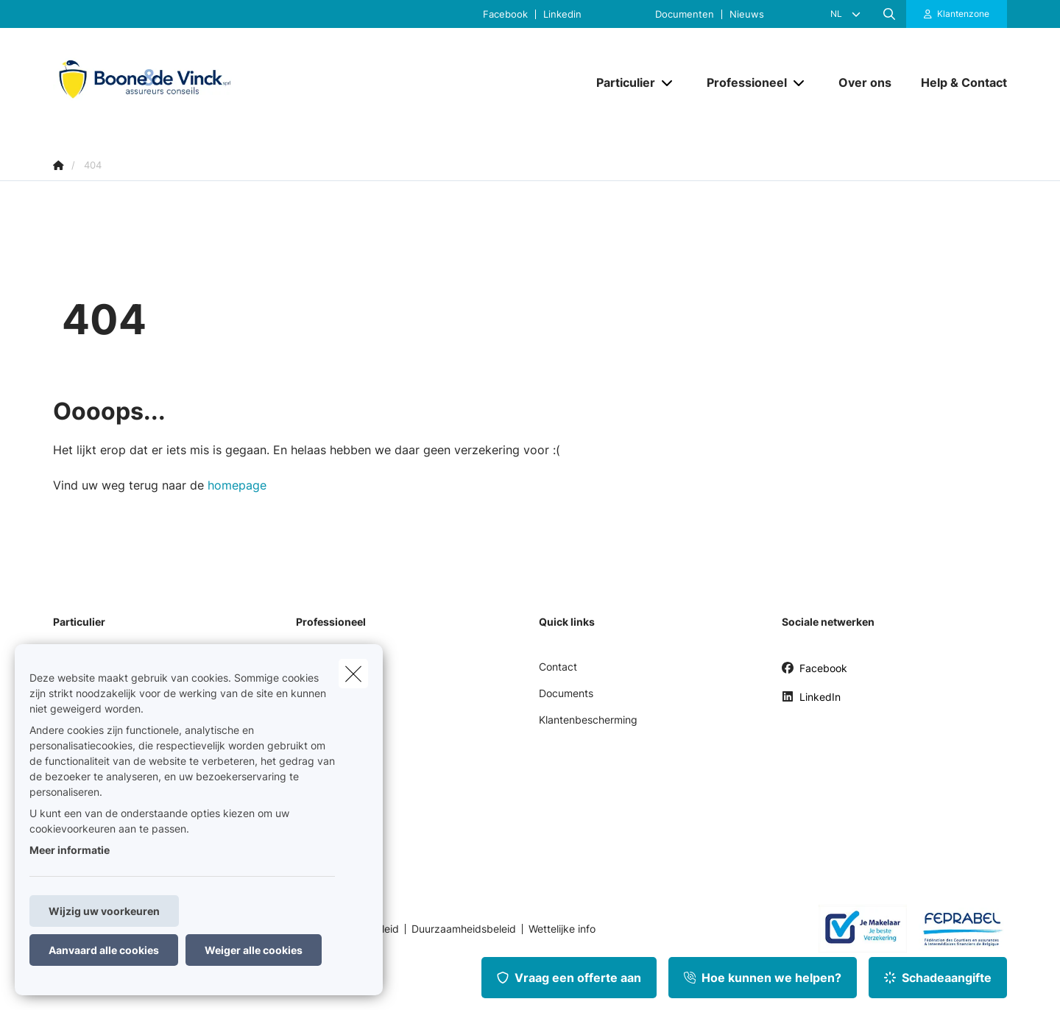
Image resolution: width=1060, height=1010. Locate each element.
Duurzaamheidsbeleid (463, 929)
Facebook (505, 14)
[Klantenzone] (957, 14)
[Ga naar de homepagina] (200, 82)
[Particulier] (620, 82)
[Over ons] (865, 82)
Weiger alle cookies (254, 950)
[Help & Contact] (956, 82)
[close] (353, 673)
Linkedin (562, 14)
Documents (566, 693)
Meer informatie (69, 850)
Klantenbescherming (588, 719)
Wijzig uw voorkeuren (104, 911)
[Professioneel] (741, 82)
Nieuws (746, 14)
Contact (558, 666)
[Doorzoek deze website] (889, 14)
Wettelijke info (562, 929)
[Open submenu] (668, 82)
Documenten (684, 14)
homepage (237, 485)
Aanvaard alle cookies (104, 950)
